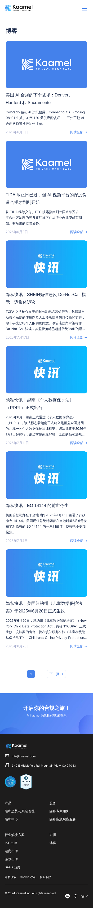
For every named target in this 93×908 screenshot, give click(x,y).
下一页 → (56, 674)
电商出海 (11, 851)
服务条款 (45, 877)
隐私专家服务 (59, 811)
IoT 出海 (11, 843)
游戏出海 (11, 859)
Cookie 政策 (28, 877)
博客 (52, 843)
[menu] (84, 8)
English (83, 896)
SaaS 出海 (12, 867)
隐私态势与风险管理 (20, 811)
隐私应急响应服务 (62, 819)
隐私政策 (10, 877)
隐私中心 (11, 819)
